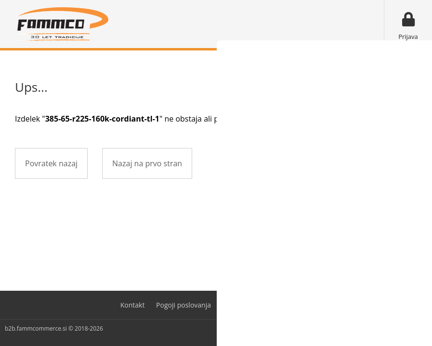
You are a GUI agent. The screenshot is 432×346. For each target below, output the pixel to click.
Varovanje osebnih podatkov (267, 304)
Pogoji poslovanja (183, 304)
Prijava (408, 36)
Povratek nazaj (51, 163)
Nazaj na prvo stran (147, 163)
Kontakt (132, 304)
